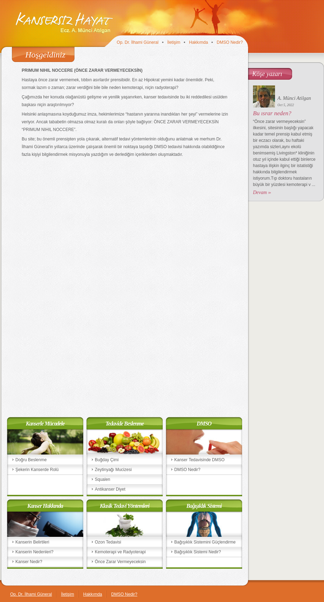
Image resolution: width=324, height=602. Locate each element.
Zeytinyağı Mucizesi (113, 469)
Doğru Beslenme (31, 459)
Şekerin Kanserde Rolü (36, 469)
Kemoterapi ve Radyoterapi (120, 551)
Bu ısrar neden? (272, 113)
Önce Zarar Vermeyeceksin (120, 561)
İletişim (173, 42)
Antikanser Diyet (110, 489)
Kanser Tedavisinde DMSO (199, 459)
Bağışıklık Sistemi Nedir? (197, 551)
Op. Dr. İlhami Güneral (138, 42)
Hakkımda (198, 42)
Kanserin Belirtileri (32, 542)
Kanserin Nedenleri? (34, 551)
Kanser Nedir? (28, 561)
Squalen (102, 479)
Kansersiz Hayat (64, 23)
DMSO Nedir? (230, 42)
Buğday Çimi (107, 459)
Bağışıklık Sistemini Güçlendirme (204, 542)
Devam (260, 192)
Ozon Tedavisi (108, 542)
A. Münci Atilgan (294, 98)
